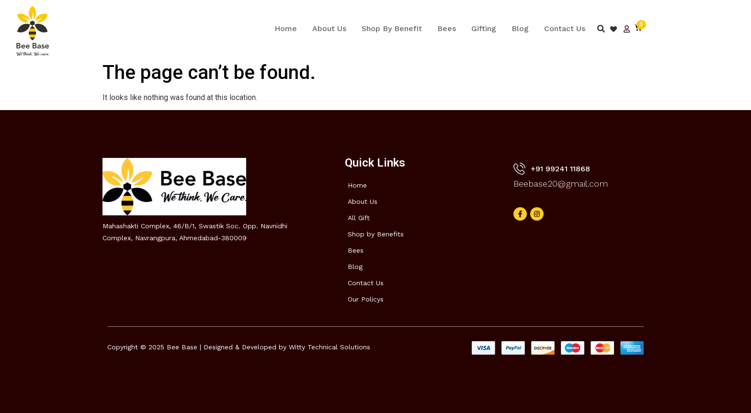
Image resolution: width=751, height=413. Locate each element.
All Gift (359, 218)
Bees (446, 28)
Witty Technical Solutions (329, 347)
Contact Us (564, 28)
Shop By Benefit (392, 28)
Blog (520, 28)
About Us (329, 28)
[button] (601, 29)
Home (285, 28)
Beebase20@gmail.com (560, 184)
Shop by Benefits (376, 234)
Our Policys (366, 299)
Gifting (483, 28)
